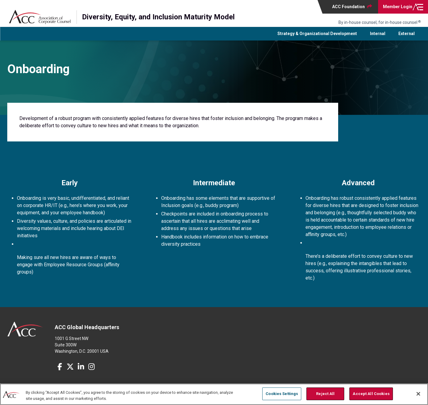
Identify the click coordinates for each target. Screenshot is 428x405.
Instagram (91, 370)
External (406, 37)
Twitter (70, 370)
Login (397, 6)
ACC (25, 332)
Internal (377, 37)
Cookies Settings (282, 393)
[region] (214, 394)
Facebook (59, 370)
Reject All (325, 393)
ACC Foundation (348, 6)
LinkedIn (81, 370)
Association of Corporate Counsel (39, 17)
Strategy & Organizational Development (317, 37)
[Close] (418, 393)
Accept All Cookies (371, 393)
